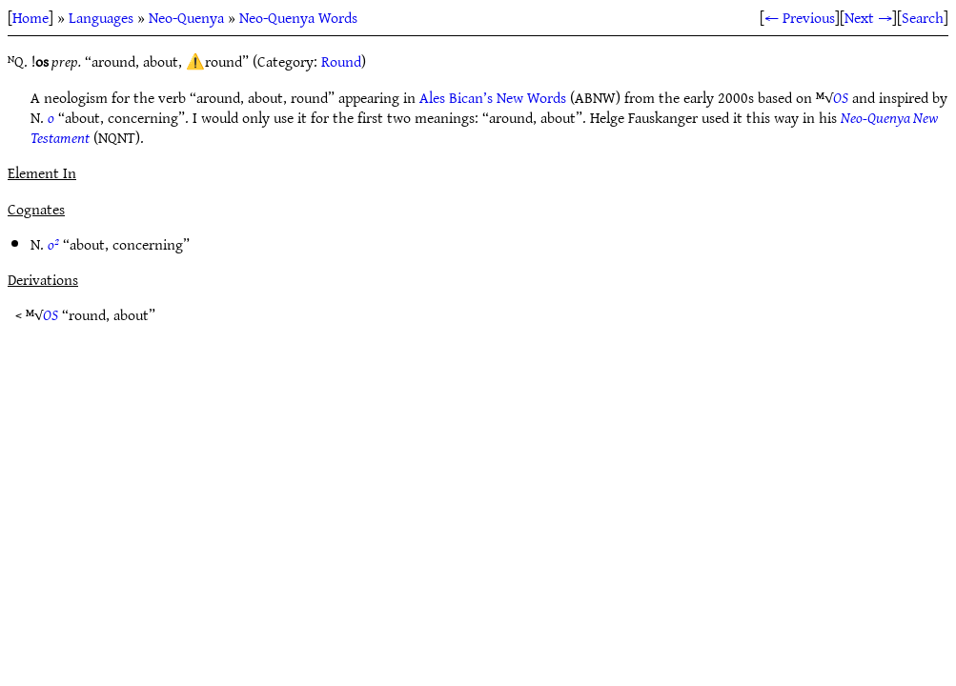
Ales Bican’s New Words (492, 97)
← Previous (799, 17)
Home (30, 17)
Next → (868, 17)
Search (923, 17)
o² (53, 244)
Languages (101, 17)
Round (341, 61)
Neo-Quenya (186, 17)
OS (840, 97)
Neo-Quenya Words (298, 17)
